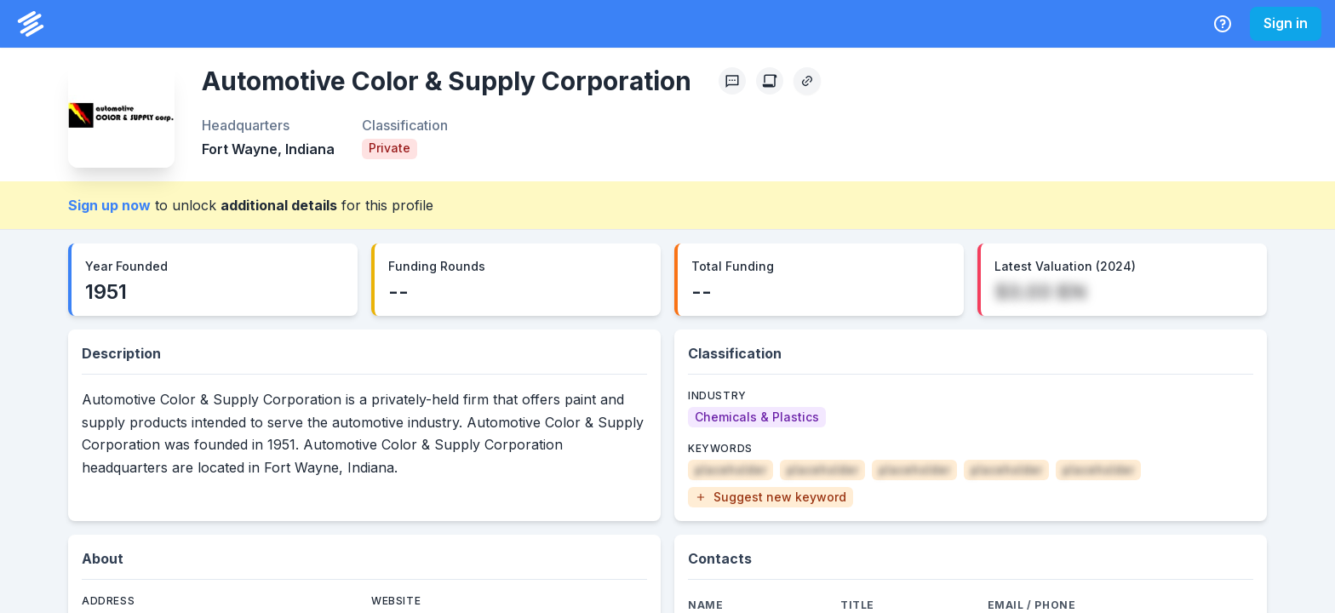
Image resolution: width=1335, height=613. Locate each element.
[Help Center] (1223, 24)
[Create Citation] (769, 81)
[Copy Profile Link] (807, 81)
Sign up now (109, 205)
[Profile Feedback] (732, 81)
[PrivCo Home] (31, 24)
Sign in (1285, 23)
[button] (770, 497)
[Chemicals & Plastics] (757, 417)
